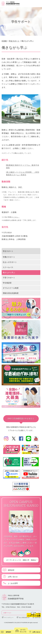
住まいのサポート (10, 262)
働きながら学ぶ (9, 272)
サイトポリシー (8, 617)
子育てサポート (9, 278)
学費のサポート (9, 257)
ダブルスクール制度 (11, 288)
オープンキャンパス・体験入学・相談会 (21, 560)
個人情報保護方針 (24, 617)
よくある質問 (13, 583)
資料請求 (11, 570)
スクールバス (8, 267)
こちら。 (16, 217)
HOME (4, 41)
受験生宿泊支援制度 (11, 293)
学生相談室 (7, 283)
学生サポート (14, 41)
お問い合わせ (13, 576)
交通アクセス (7, 612)
